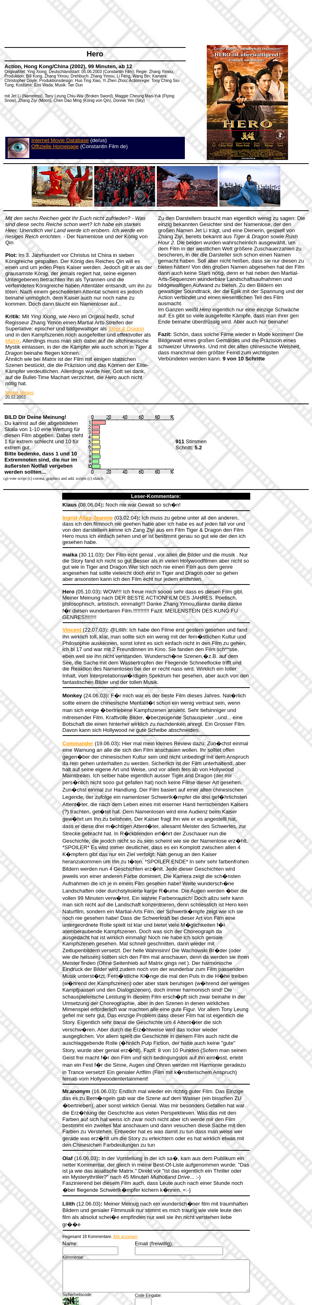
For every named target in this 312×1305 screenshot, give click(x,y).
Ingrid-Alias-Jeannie (76, 518)
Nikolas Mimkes (19, 392)
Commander (66, 725)
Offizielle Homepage (55, 146)
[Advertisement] (152, 22)
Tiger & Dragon (126, 329)
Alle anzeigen (114, 1166)
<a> (156, 1273)
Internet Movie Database (60, 140)
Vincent (61, 618)
